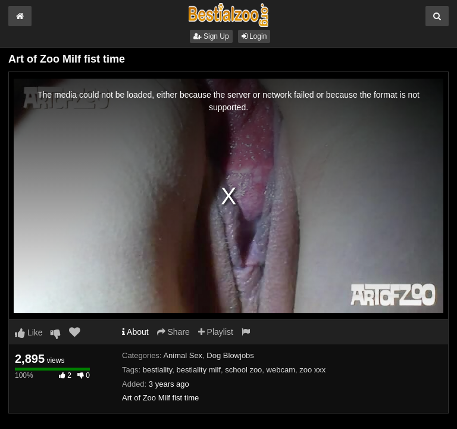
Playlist (215, 332)
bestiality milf (199, 369)
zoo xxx (312, 369)
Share (173, 332)
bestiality (158, 369)
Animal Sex (182, 355)
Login (254, 36)
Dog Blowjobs (230, 355)
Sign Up (211, 36)
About (135, 332)
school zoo (243, 369)
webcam (281, 369)
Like (29, 332)
